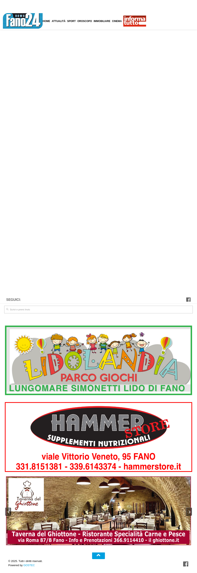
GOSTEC (29, 564)
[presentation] (8, 511)
